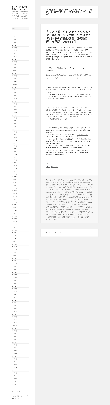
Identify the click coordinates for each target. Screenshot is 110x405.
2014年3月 (14, 325)
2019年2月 (14, 230)
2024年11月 (15, 67)
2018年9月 (14, 238)
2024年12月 (15, 65)
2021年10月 (15, 151)
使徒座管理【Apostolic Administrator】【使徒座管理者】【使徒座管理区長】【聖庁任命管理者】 (69, 208)
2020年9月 (14, 188)
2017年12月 (15, 258)
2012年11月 (15, 336)
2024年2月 (14, 84)
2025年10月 (15, 45)
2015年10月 (15, 308)
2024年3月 (14, 81)
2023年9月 (14, 98)
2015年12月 (15, 303)
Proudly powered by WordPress (54, 233)
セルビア (79, 186)
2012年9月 (14, 342)
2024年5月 (14, 76)
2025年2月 (14, 59)
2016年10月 (15, 286)
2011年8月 (14, 362)
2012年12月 (15, 334)
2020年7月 (14, 193)
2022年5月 (14, 140)
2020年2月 (14, 199)
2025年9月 (14, 48)
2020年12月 (15, 179)
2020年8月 (14, 191)
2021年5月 (14, 165)
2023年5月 (14, 109)
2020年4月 (14, 196)
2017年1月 (14, 277)
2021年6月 (14, 163)
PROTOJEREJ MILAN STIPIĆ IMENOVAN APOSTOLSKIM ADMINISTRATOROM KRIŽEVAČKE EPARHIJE (68, 130)
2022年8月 (14, 132)
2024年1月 (14, 87)
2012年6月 (14, 348)
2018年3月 (14, 249)
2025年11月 (15, 42)
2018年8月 (14, 241)
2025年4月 (14, 53)
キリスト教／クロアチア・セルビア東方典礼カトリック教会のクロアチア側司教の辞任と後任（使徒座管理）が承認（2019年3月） (68, 36)
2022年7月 (14, 135)
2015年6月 (14, 311)
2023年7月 (14, 104)
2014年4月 (14, 322)
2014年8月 (14, 314)
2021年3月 (14, 171)
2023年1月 (14, 118)
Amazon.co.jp (15, 398)
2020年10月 (15, 185)
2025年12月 (15, 39)
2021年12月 (15, 149)
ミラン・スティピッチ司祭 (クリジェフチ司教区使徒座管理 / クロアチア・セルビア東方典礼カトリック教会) (69, 199)
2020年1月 (14, 202)
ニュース (60, 179)
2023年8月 (14, 101)
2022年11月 (15, 123)
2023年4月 (14, 112)
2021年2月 (14, 174)
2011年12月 (15, 356)
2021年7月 (14, 160)
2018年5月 (14, 244)
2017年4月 (14, 269)
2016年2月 (14, 300)
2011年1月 (14, 378)
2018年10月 (15, 235)
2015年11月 (15, 305)
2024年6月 (14, 73)
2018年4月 (14, 247)
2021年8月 (14, 157)
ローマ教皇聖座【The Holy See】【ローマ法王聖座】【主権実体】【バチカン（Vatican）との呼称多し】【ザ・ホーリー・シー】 (68, 207)
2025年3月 (14, 56)
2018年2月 (14, 252)
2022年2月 (14, 146)
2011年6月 (14, 364)
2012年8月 (14, 345)
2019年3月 (14, 227)
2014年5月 (14, 320)
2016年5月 (14, 294)
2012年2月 (14, 353)
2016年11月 (15, 283)
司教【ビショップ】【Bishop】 (54, 211)
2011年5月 (14, 367)
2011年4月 (14, 370)
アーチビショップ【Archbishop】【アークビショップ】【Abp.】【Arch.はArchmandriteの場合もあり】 (68, 180)
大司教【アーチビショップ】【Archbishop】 (74, 211)
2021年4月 (14, 168)
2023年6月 (14, 107)
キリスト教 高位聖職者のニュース (19, 8)
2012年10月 (15, 339)
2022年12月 (15, 121)
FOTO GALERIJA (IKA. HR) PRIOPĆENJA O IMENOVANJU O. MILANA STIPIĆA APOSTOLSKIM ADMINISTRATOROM (68, 141)
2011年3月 (14, 373)
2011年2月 (14, 376)
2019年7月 (14, 216)
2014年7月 (14, 317)
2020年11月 (15, 182)
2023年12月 (15, 90)
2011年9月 (14, 359)
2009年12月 (15, 381)
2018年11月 (15, 233)
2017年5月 (14, 266)
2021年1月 (14, 177)
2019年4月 (14, 224)
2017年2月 (14, 275)
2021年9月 (14, 154)
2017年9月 (14, 263)
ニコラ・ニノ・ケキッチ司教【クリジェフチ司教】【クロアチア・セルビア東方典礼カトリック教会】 (69, 186)
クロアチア (74, 184)
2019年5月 (14, 221)
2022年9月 (14, 129)
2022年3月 (14, 143)
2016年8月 (14, 291)
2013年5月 (14, 331)
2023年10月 (15, 95)
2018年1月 (14, 255)
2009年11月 (15, 384)
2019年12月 (15, 205)
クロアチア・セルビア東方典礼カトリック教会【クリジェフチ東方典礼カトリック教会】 (69, 185)
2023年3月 (14, 115)
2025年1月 (14, 62)
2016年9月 (14, 289)
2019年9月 (14, 210)
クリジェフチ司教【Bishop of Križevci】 (61, 184)
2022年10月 (15, 126)
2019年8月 (14, 213)
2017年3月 (14, 272)
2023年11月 (15, 93)
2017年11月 (15, 261)
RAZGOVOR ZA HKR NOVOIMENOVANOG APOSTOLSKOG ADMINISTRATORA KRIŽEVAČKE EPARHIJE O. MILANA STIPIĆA (68, 152)
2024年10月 (15, 70)
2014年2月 (14, 328)
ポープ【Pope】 (79, 197)
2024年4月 (14, 79)
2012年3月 (14, 350)
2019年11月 (15, 207)
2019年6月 (14, 219)
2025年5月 (14, 50)
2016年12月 (15, 280)
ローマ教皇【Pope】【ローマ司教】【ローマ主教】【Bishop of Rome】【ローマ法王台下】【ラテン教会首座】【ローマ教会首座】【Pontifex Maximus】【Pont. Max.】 (69, 204)
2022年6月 (14, 137)
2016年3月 (14, 297)
